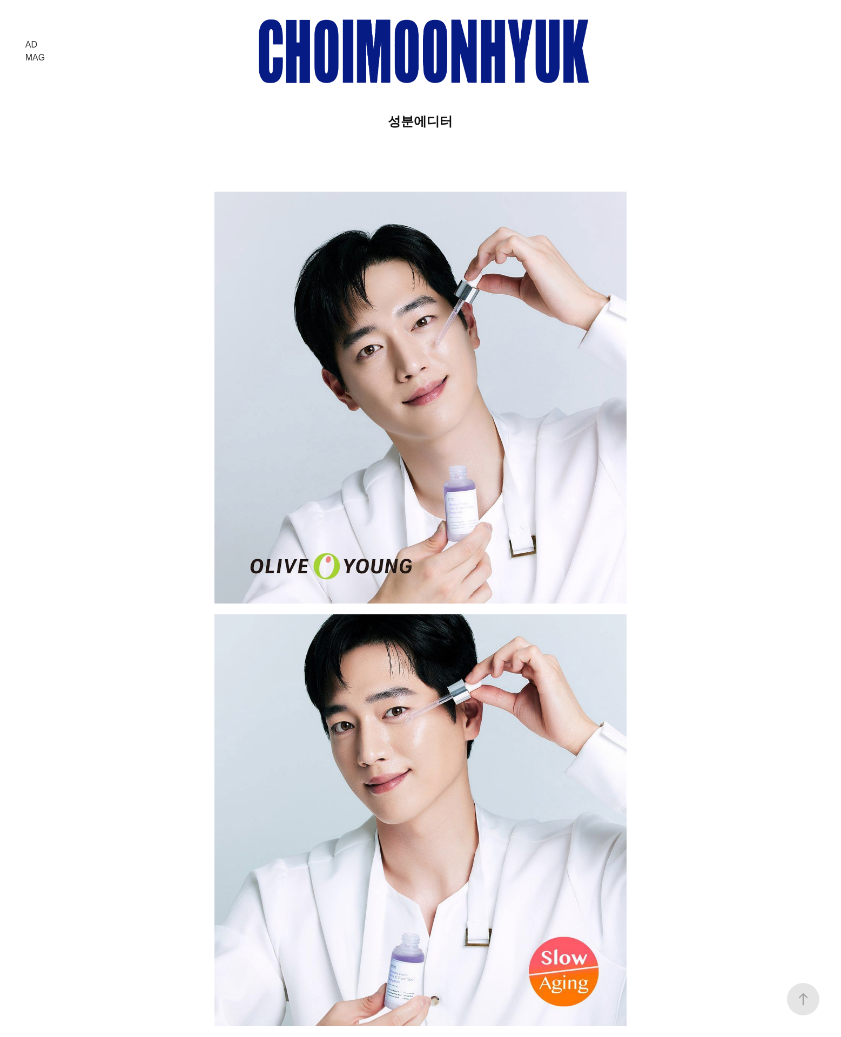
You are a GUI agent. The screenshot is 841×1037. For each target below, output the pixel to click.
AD (31, 44)
